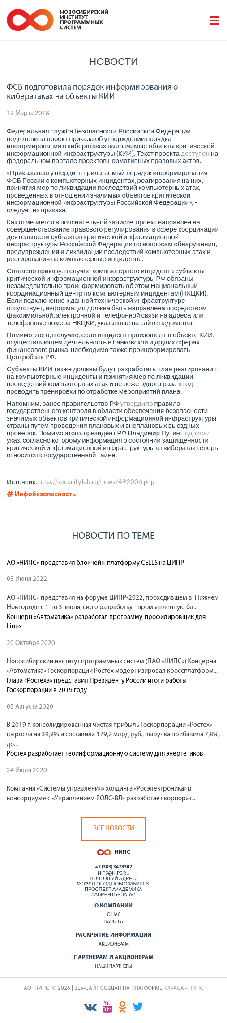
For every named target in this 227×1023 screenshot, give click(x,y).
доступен (195, 153)
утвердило (136, 403)
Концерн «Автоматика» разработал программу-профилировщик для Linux (106, 622)
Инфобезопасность (41, 494)
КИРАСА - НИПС (183, 988)
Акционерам (114, 944)
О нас (113, 914)
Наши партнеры (113, 966)
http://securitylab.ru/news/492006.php (96, 481)
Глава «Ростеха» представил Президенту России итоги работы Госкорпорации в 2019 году (97, 686)
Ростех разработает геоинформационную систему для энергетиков (105, 754)
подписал (196, 433)
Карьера (113, 922)
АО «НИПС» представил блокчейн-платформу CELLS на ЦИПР (95, 563)
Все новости (113, 828)
